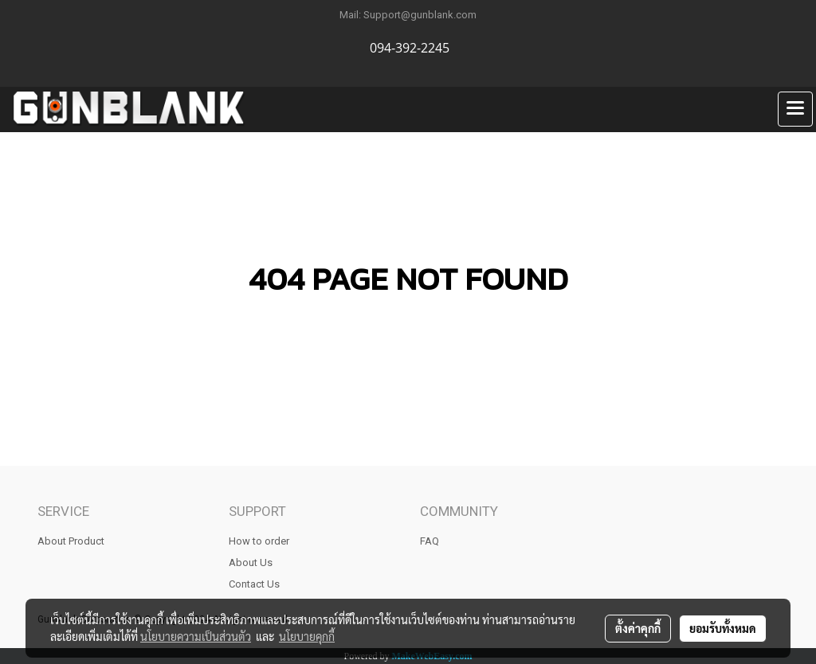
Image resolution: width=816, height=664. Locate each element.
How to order (259, 541)
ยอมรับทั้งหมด (722, 628)
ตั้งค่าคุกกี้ (638, 628)
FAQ (429, 541)
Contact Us (254, 584)
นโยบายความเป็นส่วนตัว (195, 636)
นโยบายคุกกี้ (307, 636)
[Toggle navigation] (795, 109)
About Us (251, 562)
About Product (70, 541)
